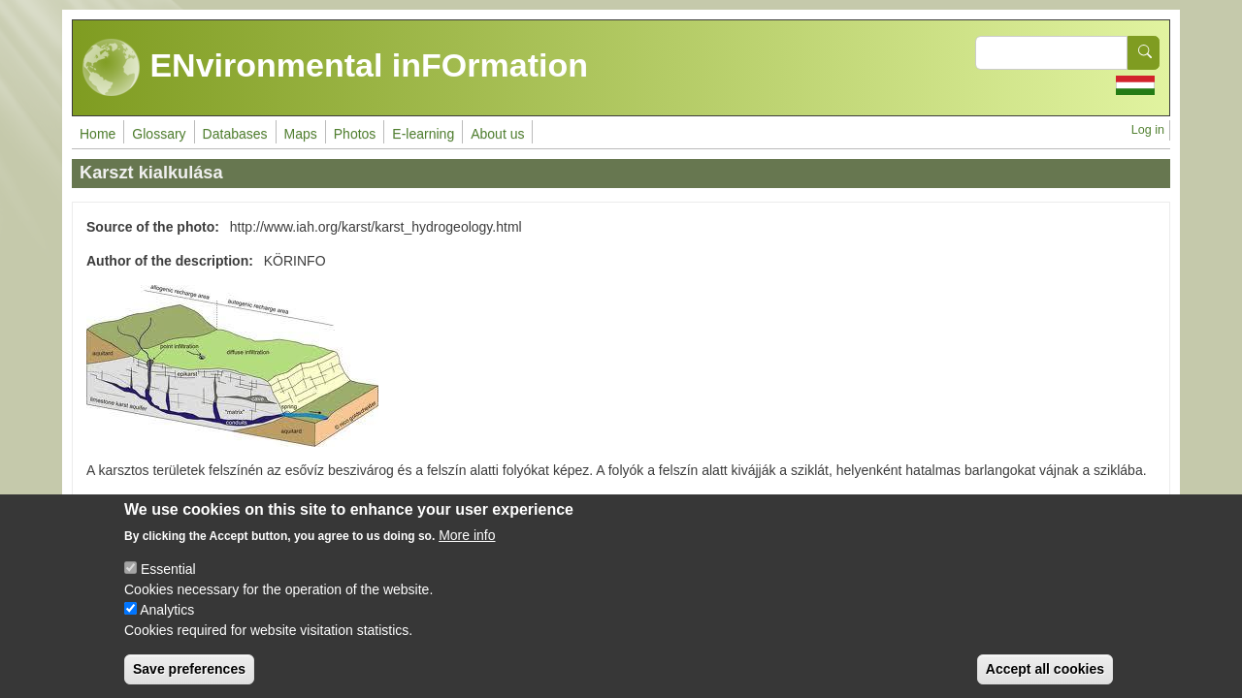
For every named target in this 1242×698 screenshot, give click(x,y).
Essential (168, 587)
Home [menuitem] (97, 134)
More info (467, 553)
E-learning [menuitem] (423, 134)
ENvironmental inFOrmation (335, 68)
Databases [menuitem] (235, 134)
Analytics (167, 628)
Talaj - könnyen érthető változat (180, 504)
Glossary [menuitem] (158, 134)
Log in (1147, 130)
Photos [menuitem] (355, 134)
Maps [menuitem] (300, 134)
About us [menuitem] (497, 134)
